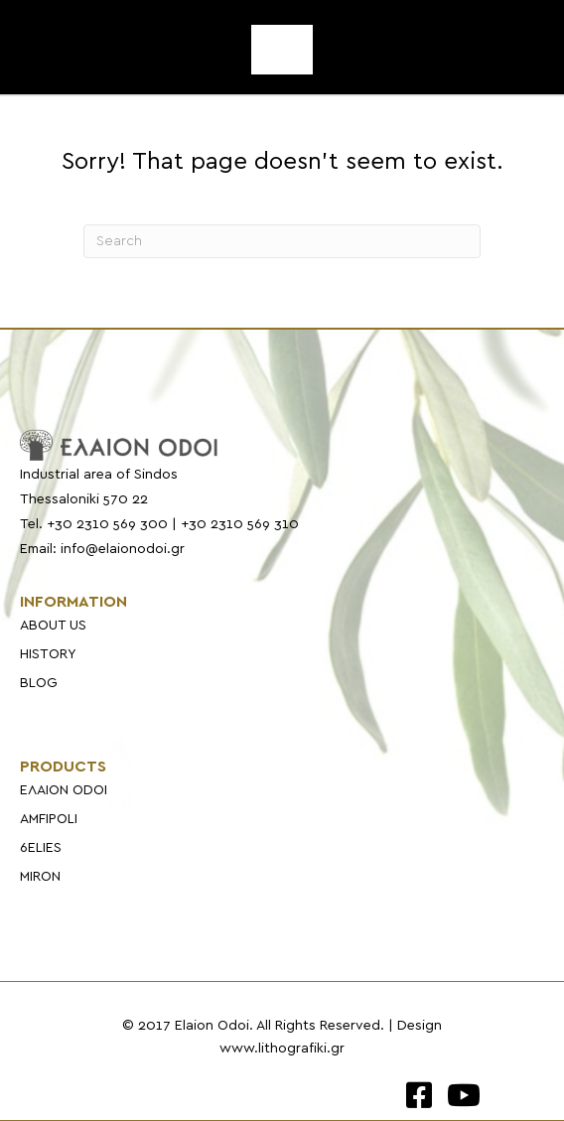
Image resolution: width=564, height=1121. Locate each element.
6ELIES (41, 848)
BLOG (39, 683)
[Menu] (281, 49)
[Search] (282, 241)
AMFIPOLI (48, 819)
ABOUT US (53, 625)
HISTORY (48, 654)
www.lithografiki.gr (282, 1048)
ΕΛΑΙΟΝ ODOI (63, 790)
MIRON (40, 877)
